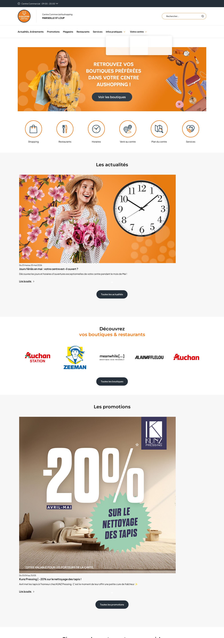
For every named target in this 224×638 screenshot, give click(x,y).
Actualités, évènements (31, 31)
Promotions (53, 31)
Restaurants (83, 31)
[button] (124, 31)
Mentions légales (124, 599)
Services (97, 31)
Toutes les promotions (112, 468)
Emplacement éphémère (80, 582)
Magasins (68, 31)
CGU (118, 595)
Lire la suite (26, 234)
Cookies (120, 586)
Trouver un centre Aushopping (130, 582)
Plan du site (121, 608)
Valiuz (138, 615)
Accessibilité (122, 604)
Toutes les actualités (112, 247)
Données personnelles (126, 591)
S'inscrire (170, 588)
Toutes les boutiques (112, 334)
